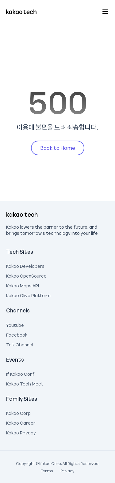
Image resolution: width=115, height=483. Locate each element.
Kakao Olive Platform (28, 294)
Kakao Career (20, 422)
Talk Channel (19, 344)
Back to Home (57, 147)
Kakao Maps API (22, 285)
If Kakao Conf (20, 373)
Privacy (64, 471)
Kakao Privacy (21, 432)
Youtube (15, 324)
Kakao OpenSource (26, 275)
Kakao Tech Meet (24, 383)
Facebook (16, 334)
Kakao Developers (25, 265)
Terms (47, 471)
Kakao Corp (18, 412)
